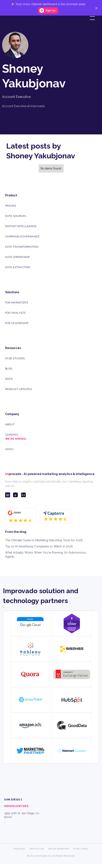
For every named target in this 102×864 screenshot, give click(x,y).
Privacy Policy (80, 848)
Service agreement (58, 848)
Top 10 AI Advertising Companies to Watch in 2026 (39, 546)
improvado (19, 848)
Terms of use (36, 848)
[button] (91, 18)
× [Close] (96, 7)
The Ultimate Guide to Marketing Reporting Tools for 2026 (44, 540)
